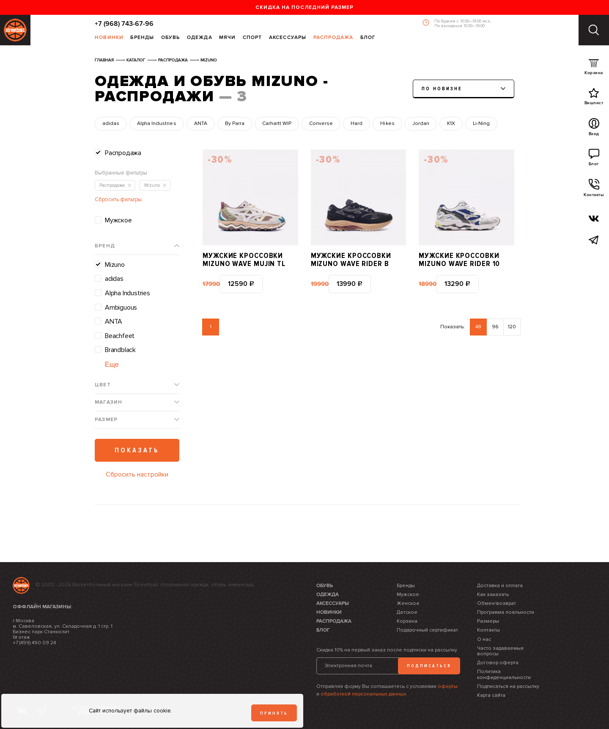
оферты (448, 686)
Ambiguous (121, 307)
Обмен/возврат (496, 603)
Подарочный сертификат (427, 630)
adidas (110, 123)
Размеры (488, 621)
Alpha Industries (156, 123)
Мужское (118, 220)
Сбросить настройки (137, 474)
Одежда (199, 38)
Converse (321, 123)
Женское (408, 603)
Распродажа (333, 38)
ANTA (200, 123)
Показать (137, 450)
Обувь (170, 38)
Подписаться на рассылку (508, 686)
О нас (484, 639)
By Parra (234, 123)
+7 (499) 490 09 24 (34, 643)
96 (495, 327)
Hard (356, 123)
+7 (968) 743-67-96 (124, 23)
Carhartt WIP (276, 123)
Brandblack (120, 350)
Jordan (420, 123)
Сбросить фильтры (118, 199)
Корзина (593, 68)
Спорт (252, 38)
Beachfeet (119, 336)
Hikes (387, 123)
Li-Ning (481, 123)
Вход (594, 129)
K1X (451, 123)
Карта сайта (491, 695)
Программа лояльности (505, 612)
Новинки (109, 38)
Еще (112, 364)
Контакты (594, 190)
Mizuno (115, 265)
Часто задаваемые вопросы (500, 651)
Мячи (227, 38)
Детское (407, 612)
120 (512, 327)
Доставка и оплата (500, 585)
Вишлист (594, 98)
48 (478, 327)
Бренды (142, 38)
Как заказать (493, 594)
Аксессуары (288, 38)
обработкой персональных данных (363, 694)
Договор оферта (497, 662)
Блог (368, 38)
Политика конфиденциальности (504, 674)
